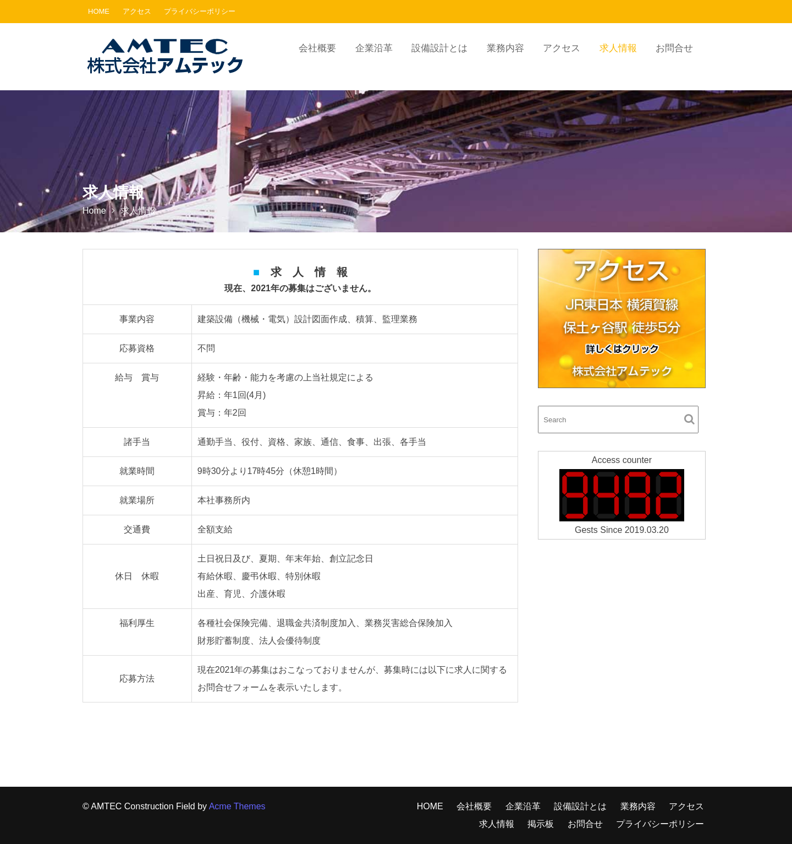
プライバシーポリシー (199, 11)
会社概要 (317, 48)
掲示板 (540, 824)
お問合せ (674, 48)
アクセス (137, 11)
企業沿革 (374, 48)
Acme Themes (237, 806)
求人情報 (618, 48)
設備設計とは (439, 48)
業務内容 (505, 48)
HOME (98, 11)
